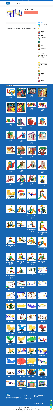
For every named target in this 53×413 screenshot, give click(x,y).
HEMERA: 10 (10, 124)
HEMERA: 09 (42, 109)
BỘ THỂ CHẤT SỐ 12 (21, 287)
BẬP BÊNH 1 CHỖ (10, 365)
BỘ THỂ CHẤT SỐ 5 (10, 321)
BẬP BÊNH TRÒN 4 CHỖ (11, 311)
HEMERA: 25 (42, 171)
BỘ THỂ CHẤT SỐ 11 (10, 289)
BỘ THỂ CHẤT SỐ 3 (10, 300)
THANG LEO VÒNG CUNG (21, 376)
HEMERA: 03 (42, 31)
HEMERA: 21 (42, 73)
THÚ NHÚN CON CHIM (11, 344)
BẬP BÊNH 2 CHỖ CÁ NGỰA (42, 343)
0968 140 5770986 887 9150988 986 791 (37, 401)
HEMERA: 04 (31, 95)
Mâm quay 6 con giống (44, 24)
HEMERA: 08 (31, 108)
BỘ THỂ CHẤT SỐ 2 (42, 287)
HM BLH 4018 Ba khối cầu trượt (32, 245)
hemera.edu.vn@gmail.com (39, 403)
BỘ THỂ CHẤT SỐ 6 (21, 321)
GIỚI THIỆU (22, 3)
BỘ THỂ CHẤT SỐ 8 (42, 321)
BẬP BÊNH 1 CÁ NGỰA (44, 64)
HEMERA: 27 (21, 183)
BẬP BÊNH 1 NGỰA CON (32, 355)
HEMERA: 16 (31, 142)
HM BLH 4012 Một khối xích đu (11, 213)
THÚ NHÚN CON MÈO (32, 332)
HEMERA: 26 (42, 77)
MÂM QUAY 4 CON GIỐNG (31, 376)
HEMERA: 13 (42, 126)
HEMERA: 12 (31, 126)
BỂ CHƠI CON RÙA (31, 365)
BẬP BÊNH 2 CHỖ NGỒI (11, 376)
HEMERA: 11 (21, 127)
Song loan (42, 44)
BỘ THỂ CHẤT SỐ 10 (42, 274)
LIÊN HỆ (39, 3)
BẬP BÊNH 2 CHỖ (21, 309)
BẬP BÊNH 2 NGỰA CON (42, 355)
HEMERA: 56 (42, 35)
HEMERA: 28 (31, 183)
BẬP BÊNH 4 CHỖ (42, 365)
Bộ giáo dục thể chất (43, 37)
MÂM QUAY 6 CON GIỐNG (42, 377)
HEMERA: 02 (10, 97)
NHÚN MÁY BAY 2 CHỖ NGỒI (32, 343)
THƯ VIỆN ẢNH (35, 3)
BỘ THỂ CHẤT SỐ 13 (21, 299)
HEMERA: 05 (42, 98)
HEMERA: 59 (42, 80)
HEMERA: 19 (21, 156)
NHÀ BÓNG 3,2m (21, 388)
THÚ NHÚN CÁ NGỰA (21, 332)
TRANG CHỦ (18, 3)
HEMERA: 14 (10, 140)
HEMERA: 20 (31, 156)
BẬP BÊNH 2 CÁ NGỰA (44, 67)
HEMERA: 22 (10, 171)
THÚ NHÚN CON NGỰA (11, 333)
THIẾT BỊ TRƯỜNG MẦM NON (28, 3)
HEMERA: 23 (21, 170)
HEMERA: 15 (21, 140)
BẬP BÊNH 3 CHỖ (31, 309)
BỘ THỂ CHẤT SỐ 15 (43, 59)
